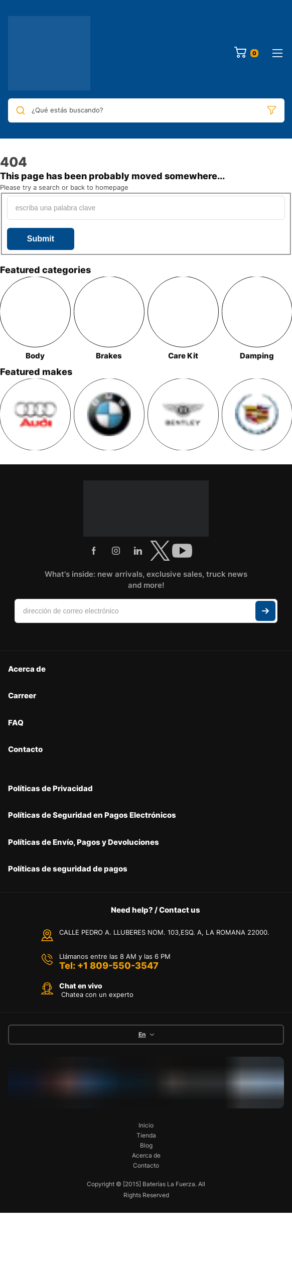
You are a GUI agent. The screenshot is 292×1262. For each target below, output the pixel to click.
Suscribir (265, 610)
